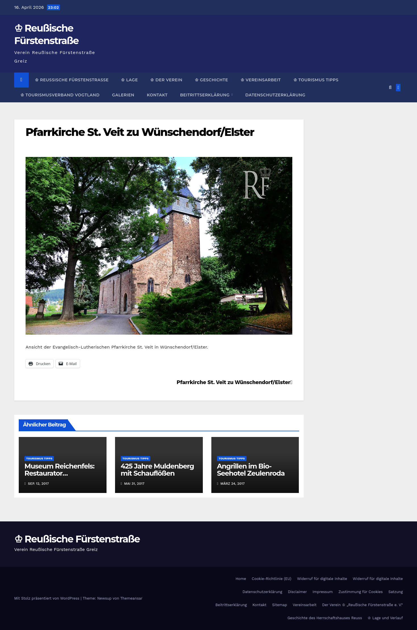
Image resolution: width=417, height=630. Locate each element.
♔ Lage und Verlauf (385, 618)
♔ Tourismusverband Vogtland (59, 95)
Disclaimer (297, 592)
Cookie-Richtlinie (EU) (271, 579)
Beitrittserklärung (205, 95)
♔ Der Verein (166, 79)
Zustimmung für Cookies (360, 592)
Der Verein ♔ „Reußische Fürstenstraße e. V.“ (362, 605)
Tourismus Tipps (39, 458)
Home (240, 579)
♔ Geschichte (211, 79)
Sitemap (279, 605)
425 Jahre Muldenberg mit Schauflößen (157, 469)
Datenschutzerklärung (275, 95)
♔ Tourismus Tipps (316, 79)
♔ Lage (129, 79)
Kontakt (157, 95)
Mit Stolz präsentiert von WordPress (47, 598)
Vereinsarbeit (305, 605)
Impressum (322, 592)
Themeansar (131, 598)
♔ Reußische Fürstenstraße (72, 79)
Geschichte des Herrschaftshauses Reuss (324, 618)
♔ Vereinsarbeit (261, 79)
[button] (390, 87)
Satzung (395, 592)
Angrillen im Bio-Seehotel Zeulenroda (251, 469)
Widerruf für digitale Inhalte (322, 579)
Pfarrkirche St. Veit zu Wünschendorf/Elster (140, 132)
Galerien (123, 95)
